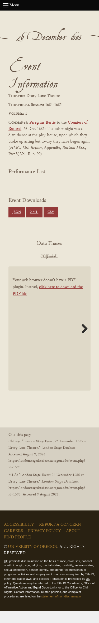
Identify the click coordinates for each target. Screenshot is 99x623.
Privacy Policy (44, 543)
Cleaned (33, 268)
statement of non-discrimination (61, 608)
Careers (13, 543)
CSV (51, 212)
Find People (17, 549)
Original (62, 256)
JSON (16, 212)
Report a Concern (60, 536)
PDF (34, 256)
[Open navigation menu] (5, 5)
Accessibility (19, 536)
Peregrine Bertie (42, 122)
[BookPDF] (49, 340)
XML (34, 212)
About (73, 543)
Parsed (63, 268)
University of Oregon (32, 559)
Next (82, 340)
